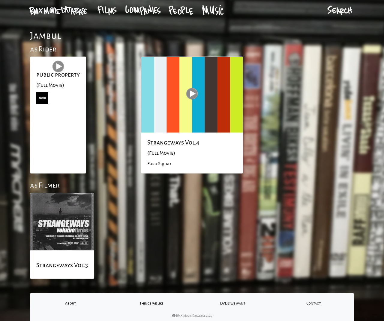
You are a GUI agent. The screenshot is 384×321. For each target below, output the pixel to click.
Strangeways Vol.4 (173, 142)
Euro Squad (159, 163)
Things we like (152, 303)
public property (58, 74)
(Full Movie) (50, 85)
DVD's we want (232, 303)
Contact (313, 303)
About (70, 303)
